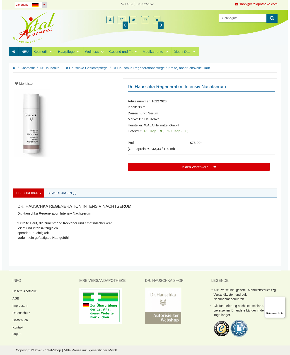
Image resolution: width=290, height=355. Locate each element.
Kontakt (17, 327)
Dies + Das (182, 51)
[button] (110, 19)
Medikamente (153, 51)
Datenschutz (21, 313)
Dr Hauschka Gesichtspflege (86, 68)
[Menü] (282, 299)
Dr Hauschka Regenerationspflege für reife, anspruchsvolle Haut (161, 68)
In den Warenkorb (198, 167)
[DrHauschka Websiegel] (163, 305)
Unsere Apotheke (24, 291)
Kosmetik (41, 51)
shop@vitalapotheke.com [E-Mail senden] (256, 4)
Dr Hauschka (50, 68)
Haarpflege (66, 51)
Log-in (16, 334)
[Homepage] (35, 27)
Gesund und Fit (121, 51)
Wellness (92, 51)
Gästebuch (20, 320)
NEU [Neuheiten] (25, 51)
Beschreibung (29, 193)
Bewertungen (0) (63, 193)
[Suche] (243, 18)
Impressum (20, 305)
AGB (15, 298)
